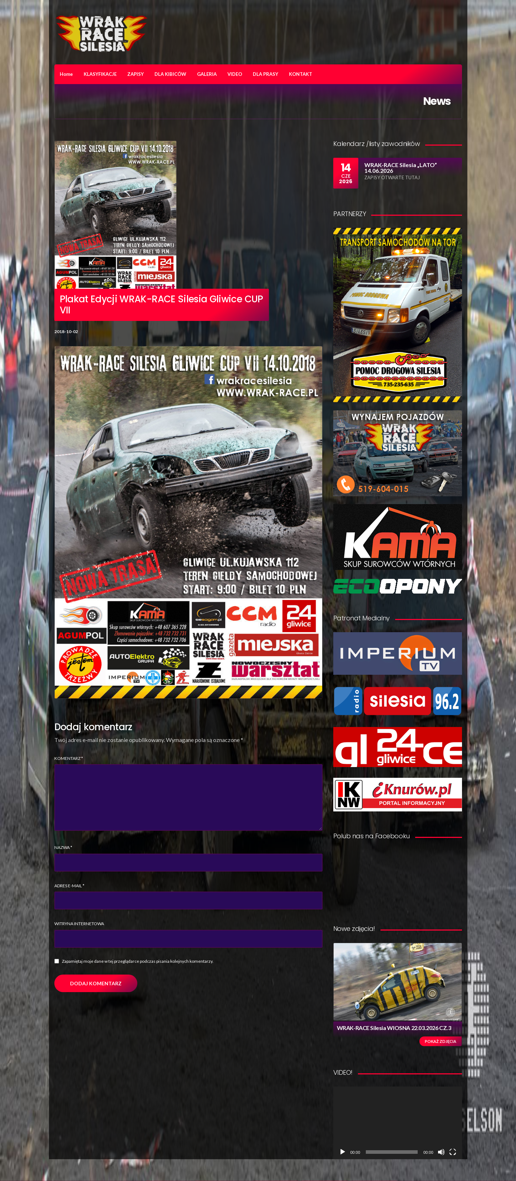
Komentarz (68, 758)
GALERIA (207, 74)
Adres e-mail (69, 885)
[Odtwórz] (342, 1152)
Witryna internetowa (79, 923)
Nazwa (63, 847)
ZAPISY (135, 74)
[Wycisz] (441, 1152)
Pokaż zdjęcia (440, 1041)
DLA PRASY (265, 74)
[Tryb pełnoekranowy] (452, 1152)
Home (66, 74)
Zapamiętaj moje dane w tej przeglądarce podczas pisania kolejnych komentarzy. (137, 961)
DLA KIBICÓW (170, 74)
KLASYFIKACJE (100, 74)
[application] (397, 1123)
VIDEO (234, 74)
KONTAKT (300, 74)
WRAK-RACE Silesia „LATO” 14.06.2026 (400, 167)
